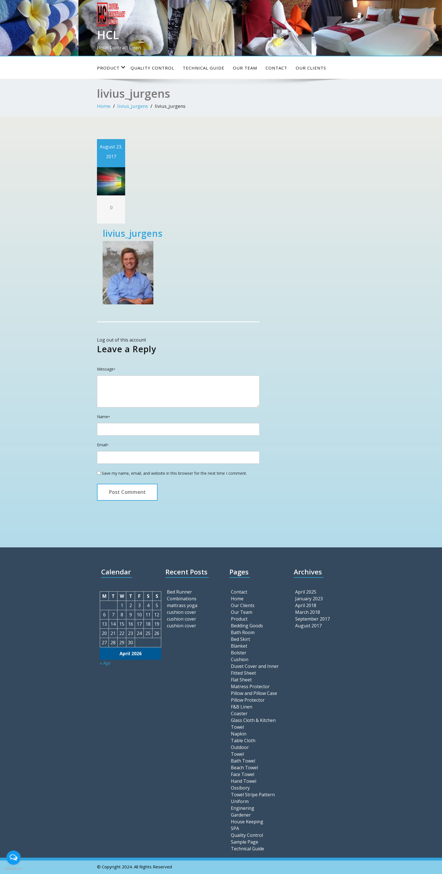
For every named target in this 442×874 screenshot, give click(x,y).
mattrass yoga (182, 605)
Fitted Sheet (243, 673)
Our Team (245, 68)
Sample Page (244, 842)
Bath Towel (243, 761)
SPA (235, 828)
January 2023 (309, 599)
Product (111, 68)
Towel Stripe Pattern (253, 794)
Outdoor (240, 747)
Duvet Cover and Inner (255, 666)
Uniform (240, 801)
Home (104, 106)
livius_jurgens (132, 106)
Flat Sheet (241, 680)
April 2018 (305, 605)
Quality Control (152, 68)
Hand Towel (243, 781)
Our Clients (311, 68)
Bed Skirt (240, 639)
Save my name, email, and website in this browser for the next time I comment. (174, 473)
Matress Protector (250, 686)
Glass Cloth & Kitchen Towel (253, 723)
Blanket (239, 646)
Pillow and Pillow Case (254, 693)
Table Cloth (243, 740)
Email (103, 444)
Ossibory (240, 788)
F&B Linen (241, 707)
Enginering (242, 808)
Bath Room (243, 632)
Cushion (239, 659)
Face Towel (242, 774)
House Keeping (247, 822)
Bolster (238, 653)
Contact (276, 68)
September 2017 (312, 619)
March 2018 (307, 612)
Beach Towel (244, 767)
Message (106, 369)
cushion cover (181, 612)
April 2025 (305, 592)
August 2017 (308, 626)
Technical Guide (203, 68)
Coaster (239, 713)
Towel (237, 754)
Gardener (241, 815)
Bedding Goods (247, 626)
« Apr (105, 663)
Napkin (238, 734)
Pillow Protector (248, 700)
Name (103, 416)
